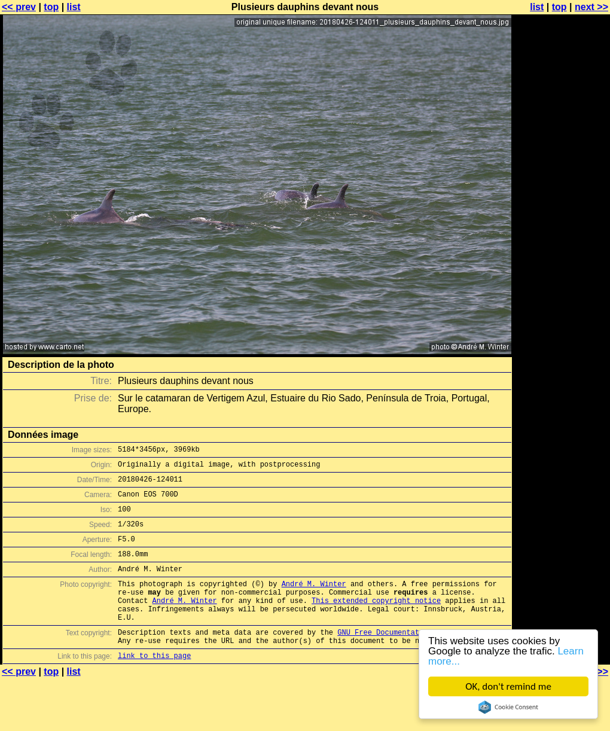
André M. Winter (314, 601)
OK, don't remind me (508, 686)
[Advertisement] (561, 154)
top (51, 7)
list (74, 7)
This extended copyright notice (376, 622)
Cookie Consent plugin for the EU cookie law (508, 707)
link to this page (154, 686)
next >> (591, 7)
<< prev (19, 7)
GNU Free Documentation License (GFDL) (416, 659)
